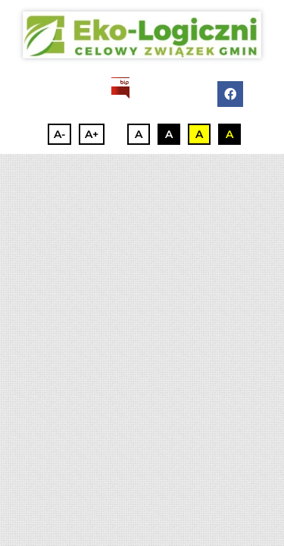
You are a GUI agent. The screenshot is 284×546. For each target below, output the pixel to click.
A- (59, 134)
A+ (91, 134)
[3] (142, 35)
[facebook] (230, 94)
